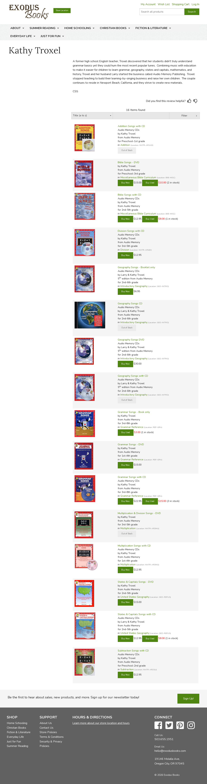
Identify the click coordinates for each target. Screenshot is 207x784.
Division (124, 249)
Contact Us (46, 728)
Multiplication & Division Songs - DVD (139, 513)
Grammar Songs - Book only (134, 412)
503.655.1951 (163, 739)
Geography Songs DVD (131, 339)
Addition (125, 145)
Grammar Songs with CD (132, 477)
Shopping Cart (180, 4)
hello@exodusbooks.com (170, 751)
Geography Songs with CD (133, 376)
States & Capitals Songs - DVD (136, 582)
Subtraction (127, 669)
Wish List (164, 4)
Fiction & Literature (151, 28)
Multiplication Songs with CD (134, 545)
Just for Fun (50, 36)
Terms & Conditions (52, 737)
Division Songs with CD (131, 231)
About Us (46, 723)
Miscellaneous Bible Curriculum (138, 177)
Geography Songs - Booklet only (136, 267)
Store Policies (48, 732)
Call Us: (158, 735)
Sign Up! (188, 699)
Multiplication (128, 528)
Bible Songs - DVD (128, 162)
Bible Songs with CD (129, 194)
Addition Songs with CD (131, 126)
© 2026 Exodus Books (167, 775)
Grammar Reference (131, 427)
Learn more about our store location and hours (101, 723)
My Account (148, 4)
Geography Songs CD (130, 303)
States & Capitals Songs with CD (137, 614)
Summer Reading (42, 28)
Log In (195, 4)
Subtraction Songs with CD (133, 650)
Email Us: (159, 746)
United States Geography (134, 597)
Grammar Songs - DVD (131, 444)
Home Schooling (77, 28)
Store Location (62, 10)
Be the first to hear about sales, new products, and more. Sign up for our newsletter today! (73, 697)
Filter (184, 115)
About (15, 28)
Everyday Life (21, 36)
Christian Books (113, 28)
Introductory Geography (133, 286)
